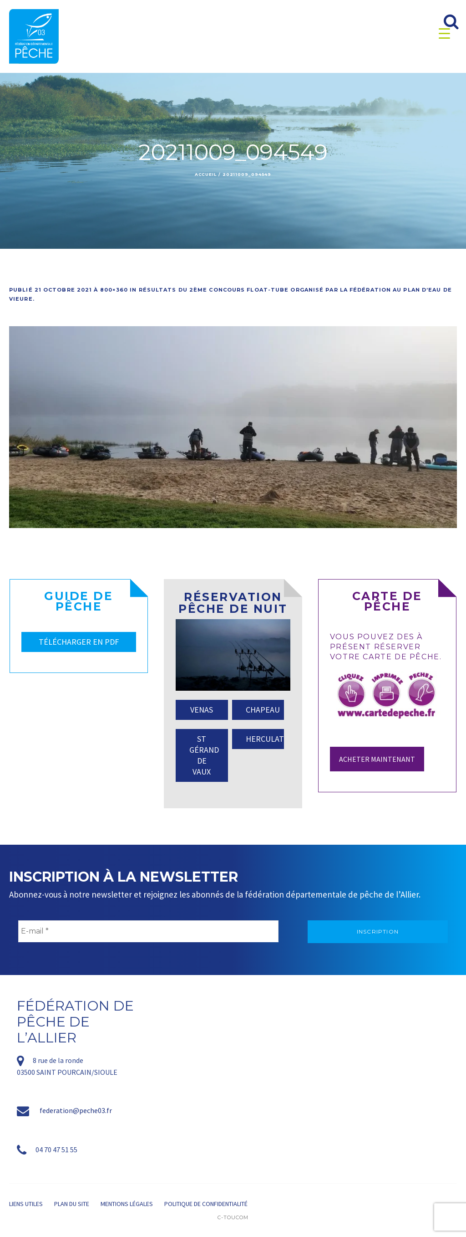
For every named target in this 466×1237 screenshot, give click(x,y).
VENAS (201, 709)
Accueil (206, 174)
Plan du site (71, 1204)
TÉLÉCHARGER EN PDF (79, 641)
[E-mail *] (148, 931)
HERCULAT (265, 739)
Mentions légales (127, 1204)
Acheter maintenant (377, 759)
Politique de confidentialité (206, 1204)
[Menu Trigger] (444, 33)
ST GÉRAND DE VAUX (204, 755)
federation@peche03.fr (76, 1110)
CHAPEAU (263, 709)
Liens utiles (26, 1204)
